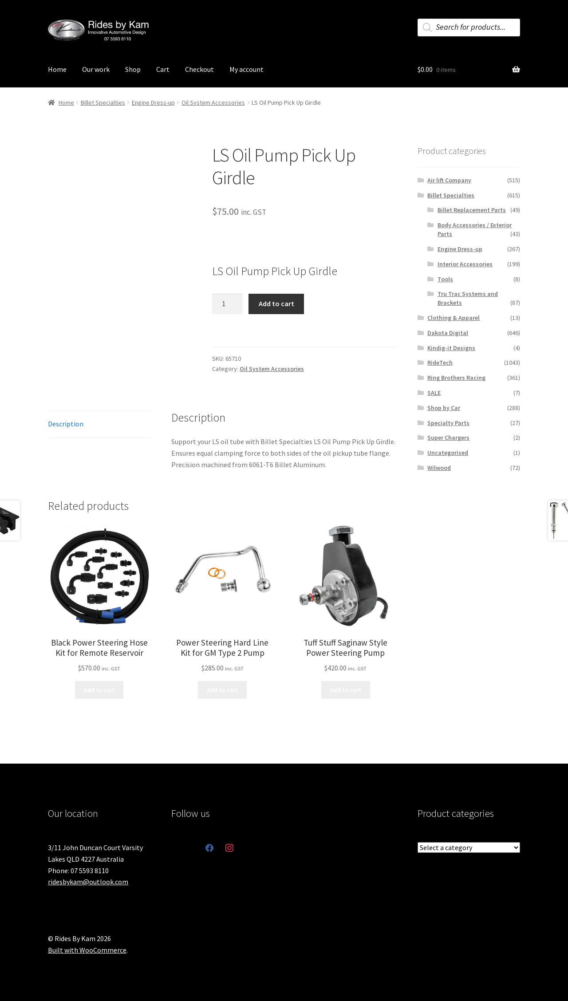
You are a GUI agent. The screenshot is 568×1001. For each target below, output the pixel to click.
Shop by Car (443, 408)
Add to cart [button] (99, 690)
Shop (133, 69)
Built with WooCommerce (87, 950)
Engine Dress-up (153, 102)
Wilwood (439, 468)
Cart (163, 69)
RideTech (440, 363)
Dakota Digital (447, 333)
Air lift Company (449, 180)
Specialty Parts (448, 423)
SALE (434, 393)
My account (246, 69)
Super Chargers (448, 437)
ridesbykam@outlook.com (88, 881)
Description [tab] (65, 423)
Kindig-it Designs (451, 348)
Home (57, 69)
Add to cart (276, 303)
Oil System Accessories (213, 102)
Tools (445, 279)
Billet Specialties (103, 102)
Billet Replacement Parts (472, 210)
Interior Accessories (465, 264)
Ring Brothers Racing (456, 378)
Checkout (199, 69)
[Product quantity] (227, 304)
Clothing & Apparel (453, 318)
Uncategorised (447, 453)
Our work (96, 69)
